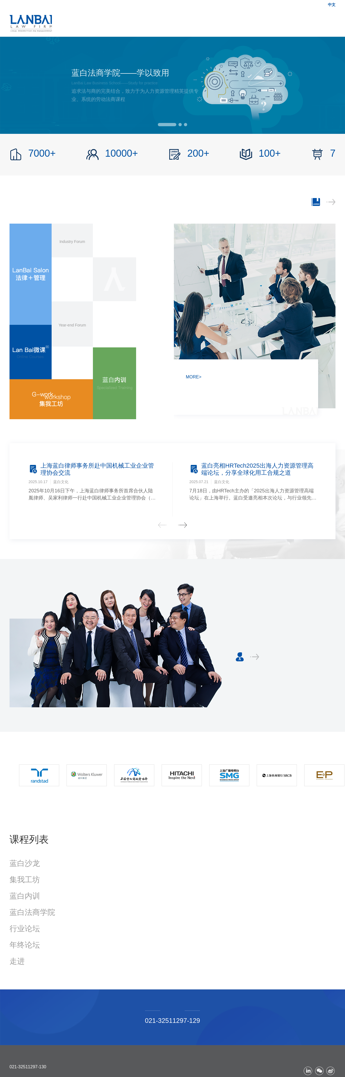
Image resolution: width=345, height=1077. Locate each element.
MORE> (193, 377)
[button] (167, 124)
